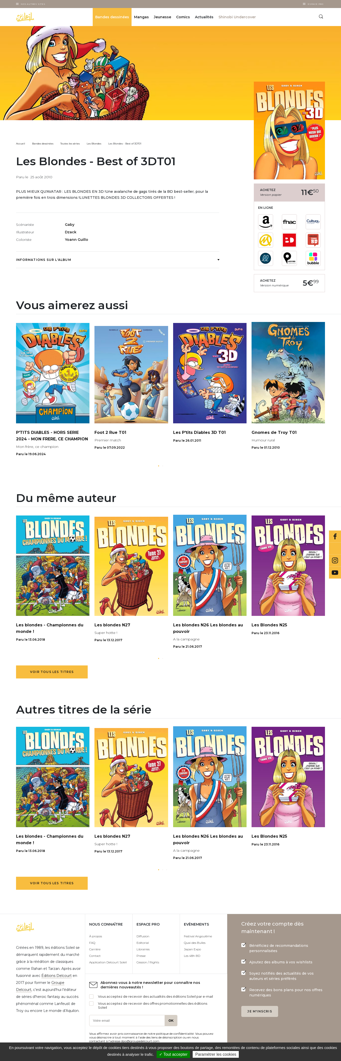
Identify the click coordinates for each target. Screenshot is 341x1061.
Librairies (143, 949)
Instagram (335, 561)
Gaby (69, 224)
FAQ (92, 943)
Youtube (335, 573)
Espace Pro (315, 4)
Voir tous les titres (52, 672)
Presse (141, 956)
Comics (183, 17)
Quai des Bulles (194, 943)
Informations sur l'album (117, 260)
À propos (95, 936)
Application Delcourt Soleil (108, 962)
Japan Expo (192, 949)
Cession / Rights (148, 962)
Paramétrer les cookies (215, 1054)
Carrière (94, 949)
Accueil (20, 143)
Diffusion (143, 936)
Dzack (70, 232)
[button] (159, 466)
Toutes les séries (70, 143)
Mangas (141, 17)
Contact (95, 956)
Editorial (143, 943)
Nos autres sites (33, 4)
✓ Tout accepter (173, 1054)
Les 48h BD (192, 956)
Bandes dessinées (112, 17)
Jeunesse (162, 17)
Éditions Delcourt (56, 975)
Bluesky (335, 549)
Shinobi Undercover (237, 17)
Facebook (335, 536)
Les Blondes (94, 143)
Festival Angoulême (198, 936)
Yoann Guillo (76, 239)
